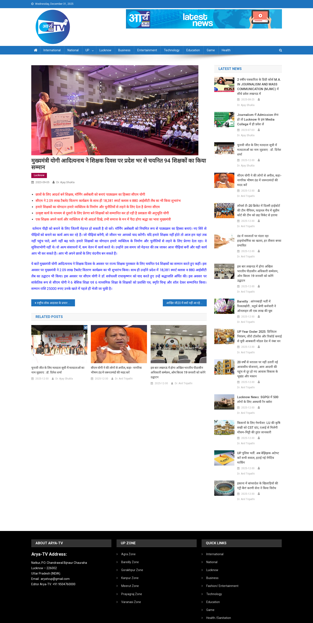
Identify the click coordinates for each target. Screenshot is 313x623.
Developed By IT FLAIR (269, 618)
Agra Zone (128, 540)
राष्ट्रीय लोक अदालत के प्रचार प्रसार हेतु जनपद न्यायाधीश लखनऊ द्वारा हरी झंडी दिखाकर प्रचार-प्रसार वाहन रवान (56, 303)
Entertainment (147, 50)
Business (124, 50)
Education (193, 50)
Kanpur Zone (130, 564)
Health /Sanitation (218, 603)
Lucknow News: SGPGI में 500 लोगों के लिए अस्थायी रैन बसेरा (256, 390)
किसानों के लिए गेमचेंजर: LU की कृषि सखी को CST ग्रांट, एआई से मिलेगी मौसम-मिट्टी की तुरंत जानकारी (257, 418)
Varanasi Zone (131, 588)
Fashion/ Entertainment (222, 571)
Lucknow (105, 50)
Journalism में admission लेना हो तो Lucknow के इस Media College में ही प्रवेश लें (259, 119)
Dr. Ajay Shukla (65, 182)
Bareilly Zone (130, 548)
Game (211, 50)
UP (87, 50)
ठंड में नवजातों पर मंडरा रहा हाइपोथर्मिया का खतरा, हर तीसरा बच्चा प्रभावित (258, 238)
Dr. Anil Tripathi (124, 378)
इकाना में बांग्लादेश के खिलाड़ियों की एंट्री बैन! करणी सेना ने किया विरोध (258, 471)
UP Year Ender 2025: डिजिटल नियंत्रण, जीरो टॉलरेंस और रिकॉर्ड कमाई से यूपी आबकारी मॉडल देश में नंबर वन (258, 327)
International (52, 50)
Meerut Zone (130, 571)
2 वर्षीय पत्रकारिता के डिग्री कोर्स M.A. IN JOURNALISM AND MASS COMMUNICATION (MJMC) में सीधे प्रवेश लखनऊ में (259, 86)
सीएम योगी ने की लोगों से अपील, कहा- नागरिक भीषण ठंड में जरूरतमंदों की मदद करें (116, 370)
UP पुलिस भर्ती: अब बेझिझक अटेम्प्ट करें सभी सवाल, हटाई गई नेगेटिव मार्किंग (259, 446)
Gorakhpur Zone (132, 556)
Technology (172, 50)
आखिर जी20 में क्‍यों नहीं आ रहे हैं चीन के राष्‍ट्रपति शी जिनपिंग (186, 303)
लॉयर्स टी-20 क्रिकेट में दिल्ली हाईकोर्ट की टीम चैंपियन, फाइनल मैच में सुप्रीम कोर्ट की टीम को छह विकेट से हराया (259, 210)
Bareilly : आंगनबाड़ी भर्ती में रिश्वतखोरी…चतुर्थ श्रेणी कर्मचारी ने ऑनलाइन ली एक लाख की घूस (256, 296)
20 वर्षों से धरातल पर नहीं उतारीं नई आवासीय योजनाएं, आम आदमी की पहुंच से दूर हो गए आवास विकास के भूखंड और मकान (259, 360)
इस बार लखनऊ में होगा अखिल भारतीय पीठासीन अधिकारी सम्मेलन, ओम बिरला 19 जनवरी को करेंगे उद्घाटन (178, 372)
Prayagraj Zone (131, 580)
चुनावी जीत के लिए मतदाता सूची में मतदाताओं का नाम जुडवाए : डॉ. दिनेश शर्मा (57, 370)
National (73, 50)
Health (226, 50)
